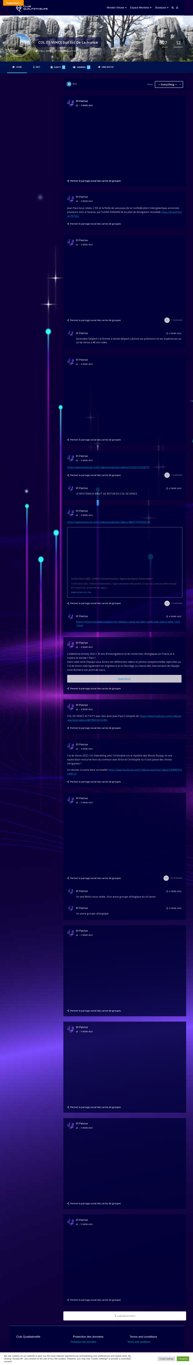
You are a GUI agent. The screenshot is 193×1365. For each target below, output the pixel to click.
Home (19, 67)
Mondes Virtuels (115, 7)
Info (38, 67)
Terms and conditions (138, 1342)
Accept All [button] (183, 1359)
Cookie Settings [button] (166, 1359)
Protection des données (83, 1342)
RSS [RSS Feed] (75, 84)
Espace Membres (139, 7)
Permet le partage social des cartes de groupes (95, 181)
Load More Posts (124, 1315)
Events (59, 67)
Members (83, 67)
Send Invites (108, 67)
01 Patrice (82, 101)
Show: (150, 84)
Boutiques (160, 7)
